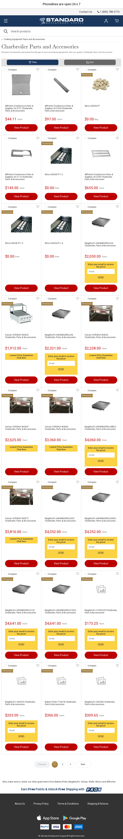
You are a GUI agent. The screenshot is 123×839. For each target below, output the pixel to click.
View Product (21, 127)
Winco (98, 781)
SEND (101, 277)
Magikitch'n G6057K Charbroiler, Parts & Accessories (20, 703)
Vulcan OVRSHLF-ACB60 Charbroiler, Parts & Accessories (60, 428)
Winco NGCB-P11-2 (54, 174)
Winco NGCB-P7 (92, 106)
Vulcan (84, 781)
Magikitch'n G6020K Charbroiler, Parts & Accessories (100, 703)
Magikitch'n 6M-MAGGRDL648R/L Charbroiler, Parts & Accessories (100, 428)
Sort (90, 62)
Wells (91, 781)
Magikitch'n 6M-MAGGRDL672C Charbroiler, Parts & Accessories (20, 611)
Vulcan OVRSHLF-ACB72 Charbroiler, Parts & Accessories (20, 519)
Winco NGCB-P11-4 (54, 243)
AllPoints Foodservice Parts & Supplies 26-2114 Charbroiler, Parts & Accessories (19, 177)
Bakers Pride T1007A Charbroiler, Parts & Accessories (60, 703)
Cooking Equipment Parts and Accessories (24, 39)
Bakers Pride (61, 781)
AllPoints (111, 781)
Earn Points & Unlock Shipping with (61, 789)
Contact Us (85, 11)
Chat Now (21, 358)
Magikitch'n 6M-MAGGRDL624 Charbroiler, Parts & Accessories (100, 244)
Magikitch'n (74, 781)
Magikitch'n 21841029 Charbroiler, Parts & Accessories (101, 611)
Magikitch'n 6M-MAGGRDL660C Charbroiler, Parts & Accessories (60, 519)
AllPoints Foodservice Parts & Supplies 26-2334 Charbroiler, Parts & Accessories (59, 108)
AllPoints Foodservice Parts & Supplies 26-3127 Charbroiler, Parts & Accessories (19, 108)
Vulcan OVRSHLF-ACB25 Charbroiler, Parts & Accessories (20, 336)
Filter (33, 62)
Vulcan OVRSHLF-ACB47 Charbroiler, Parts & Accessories (20, 428)
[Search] (61, 31)
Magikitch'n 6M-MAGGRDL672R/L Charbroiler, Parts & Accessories (60, 611)
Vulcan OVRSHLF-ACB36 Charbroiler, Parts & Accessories (100, 336)
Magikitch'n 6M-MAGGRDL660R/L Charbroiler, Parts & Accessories (100, 519)
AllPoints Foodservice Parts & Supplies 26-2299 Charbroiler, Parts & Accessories (99, 177)
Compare (12, 70)
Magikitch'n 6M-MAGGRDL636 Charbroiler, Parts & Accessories (60, 336)
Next (83, 764)
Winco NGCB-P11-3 (14, 243)
